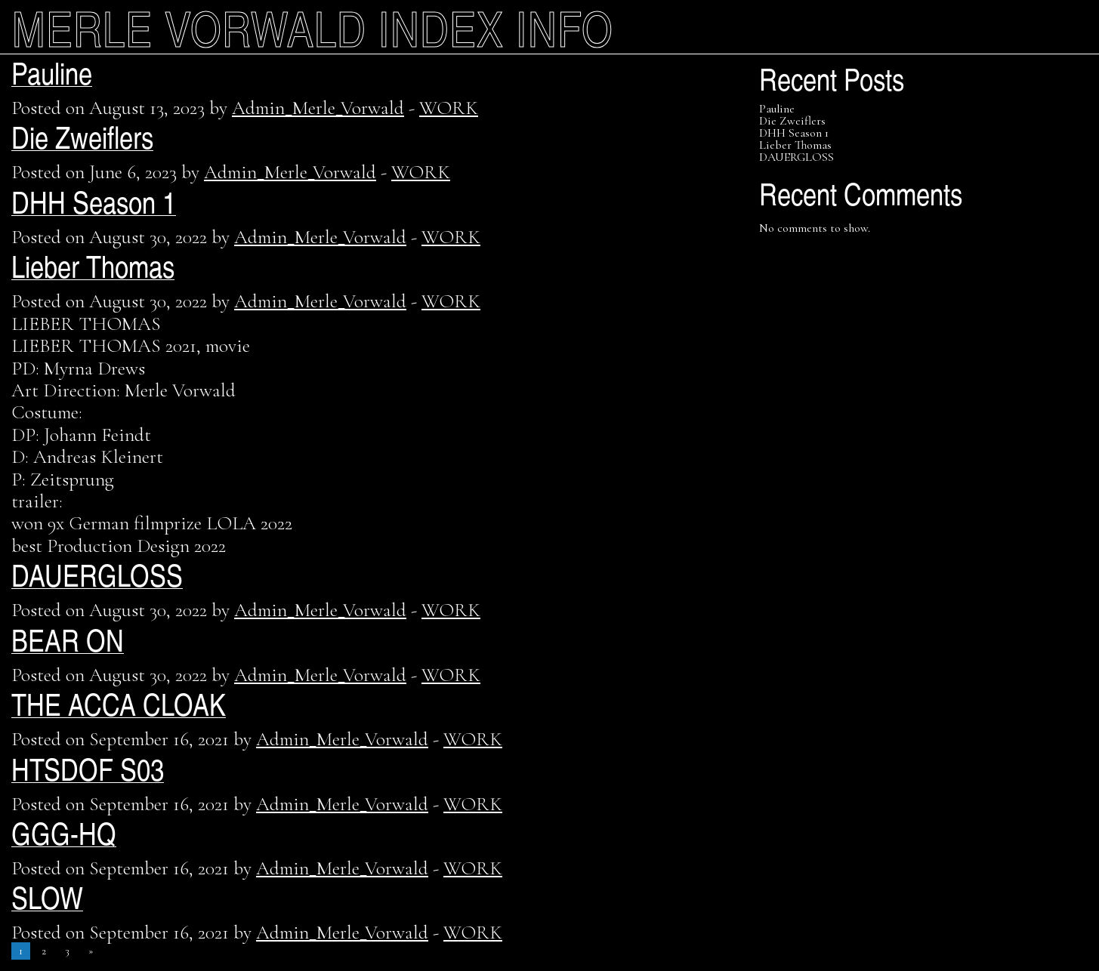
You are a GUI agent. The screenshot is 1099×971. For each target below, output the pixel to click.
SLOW (47, 896)
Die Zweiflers (82, 136)
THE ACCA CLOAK (118, 703)
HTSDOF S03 (87, 768)
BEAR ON (67, 639)
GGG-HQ (63, 832)
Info (564, 27)
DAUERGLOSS (97, 574)
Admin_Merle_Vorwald (318, 107)
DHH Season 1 (93, 201)
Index (441, 27)
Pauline (51, 72)
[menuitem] (183, 27)
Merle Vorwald (189, 27)
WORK (448, 107)
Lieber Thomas (92, 265)
